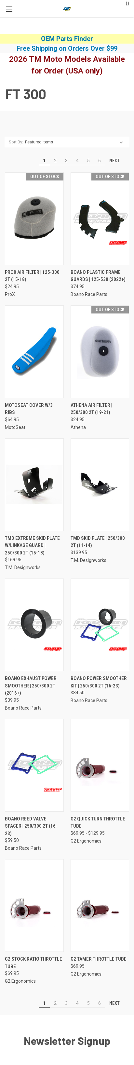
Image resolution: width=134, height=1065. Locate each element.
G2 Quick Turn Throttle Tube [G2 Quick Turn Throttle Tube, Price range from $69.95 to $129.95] (98, 822)
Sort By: (16, 142)
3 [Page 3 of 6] (66, 160)
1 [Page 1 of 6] (44, 160)
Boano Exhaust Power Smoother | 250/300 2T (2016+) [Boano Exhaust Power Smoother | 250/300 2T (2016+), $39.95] (31, 685)
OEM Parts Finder (67, 39)
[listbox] (75, 142)
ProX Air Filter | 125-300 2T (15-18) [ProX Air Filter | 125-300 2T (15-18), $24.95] (32, 276)
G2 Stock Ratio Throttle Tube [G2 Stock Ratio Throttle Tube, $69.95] (33, 962)
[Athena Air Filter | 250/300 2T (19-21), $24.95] (100, 352)
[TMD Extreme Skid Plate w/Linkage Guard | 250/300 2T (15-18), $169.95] (34, 485)
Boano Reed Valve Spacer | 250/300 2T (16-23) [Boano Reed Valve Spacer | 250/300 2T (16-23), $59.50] (31, 826)
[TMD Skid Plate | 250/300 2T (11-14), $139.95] (100, 485)
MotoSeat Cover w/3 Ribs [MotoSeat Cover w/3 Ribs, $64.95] (29, 409)
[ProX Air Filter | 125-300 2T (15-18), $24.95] (34, 219)
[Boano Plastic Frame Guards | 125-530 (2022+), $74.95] (100, 219)
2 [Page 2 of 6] (55, 160)
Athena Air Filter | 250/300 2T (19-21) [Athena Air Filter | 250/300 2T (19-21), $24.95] (91, 409)
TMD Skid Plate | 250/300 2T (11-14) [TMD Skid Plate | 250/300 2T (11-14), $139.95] (98, 542)
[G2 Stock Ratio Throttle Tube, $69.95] (34, 905)
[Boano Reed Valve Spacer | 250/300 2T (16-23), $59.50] (34, 765)
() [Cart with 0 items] (124, 3)
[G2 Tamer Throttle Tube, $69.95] (100, 905)
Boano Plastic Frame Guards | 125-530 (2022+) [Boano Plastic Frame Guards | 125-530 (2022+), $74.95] (98, 276)
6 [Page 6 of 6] (99, 160)
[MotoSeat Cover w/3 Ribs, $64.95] (34, 352)
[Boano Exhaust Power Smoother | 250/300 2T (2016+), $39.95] (34, 625)
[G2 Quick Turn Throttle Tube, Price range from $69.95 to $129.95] (100, 765)
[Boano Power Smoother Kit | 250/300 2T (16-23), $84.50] (100, 625)
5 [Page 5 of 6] (88, 160)
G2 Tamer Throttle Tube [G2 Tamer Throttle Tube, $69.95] (99, 959)
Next (117, 160)
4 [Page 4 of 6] (77, 160)
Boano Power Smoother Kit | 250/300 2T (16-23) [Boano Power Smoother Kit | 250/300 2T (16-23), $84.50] (99, 682)
